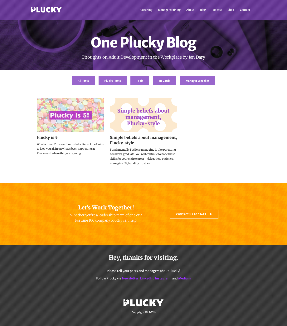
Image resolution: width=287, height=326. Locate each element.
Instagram (163, 278)
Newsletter (130, 278)
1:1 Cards (164, 81)
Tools (139, 81)
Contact (245, 10)
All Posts (83, 81)
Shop (231, 10)
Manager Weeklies (197, 81)
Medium (184, 278)
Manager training (169, 10)
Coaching (146, 10)
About (190, 10)
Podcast (217, 10)
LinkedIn (146, 278)
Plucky (46, 9)
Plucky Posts (112, 81)
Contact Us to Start (191, 214)
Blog (203, 10)
